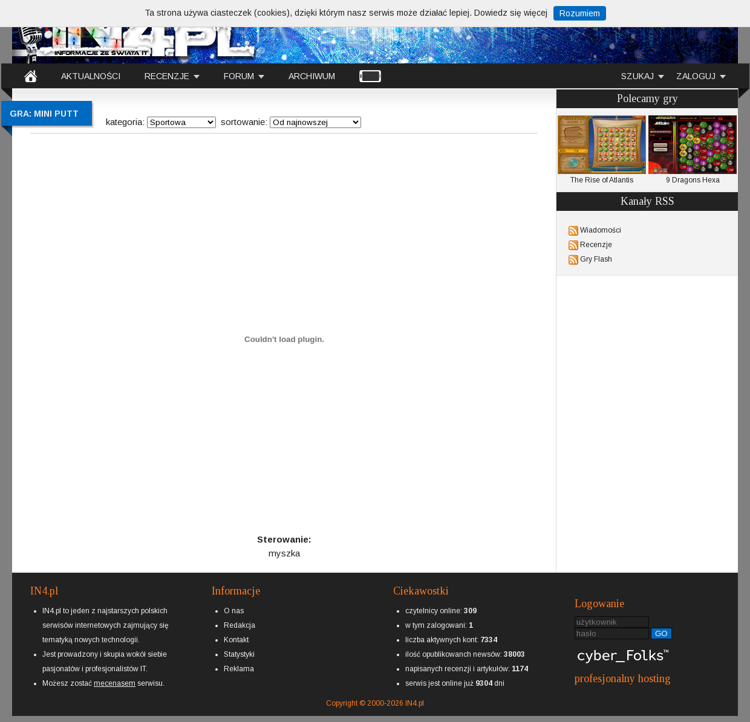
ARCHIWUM (312, 76)
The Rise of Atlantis (602, 149)
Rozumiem (579, 13)
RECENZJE (167, 76)
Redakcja (239, 625)
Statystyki (239, 654)
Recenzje (596, 244)
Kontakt (236, 640)
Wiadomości (600, 230)
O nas (234, 611)
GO (661, 633)
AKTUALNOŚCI (90, 76)
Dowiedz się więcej (510, 13)
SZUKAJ (637, 76)
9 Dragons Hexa (692, 149)
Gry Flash (596, 259)
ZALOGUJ (696, 76)
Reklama (239, 669)
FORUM (239, 76)
